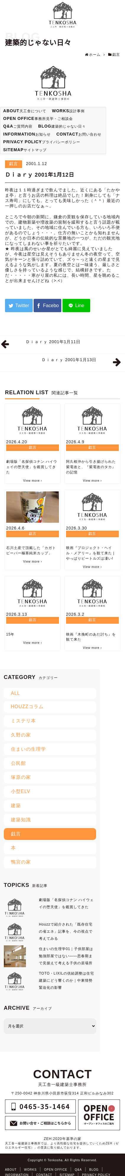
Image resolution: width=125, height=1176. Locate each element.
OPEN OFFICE (56, 1169)
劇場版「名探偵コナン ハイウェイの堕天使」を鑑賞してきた (31, 467)
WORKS (30, 1169)
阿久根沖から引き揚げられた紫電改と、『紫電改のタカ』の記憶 (91, 467)
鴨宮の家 (21, 861)
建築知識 (21, 819)
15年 (10, 634)
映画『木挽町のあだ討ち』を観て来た (91, 637)
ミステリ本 (23, 720)
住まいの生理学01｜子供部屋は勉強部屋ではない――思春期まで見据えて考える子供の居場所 (66, 956)
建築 (16, 805)
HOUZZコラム (27, 706)
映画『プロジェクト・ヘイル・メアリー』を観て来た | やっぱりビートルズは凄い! (90, 553)
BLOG (94, 1169)
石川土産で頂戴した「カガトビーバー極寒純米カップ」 (31, 550)
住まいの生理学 (28, 749)
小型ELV (20, 791)
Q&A (78, 1169)
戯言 (13, 163)
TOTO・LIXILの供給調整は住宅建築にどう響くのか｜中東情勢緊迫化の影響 (66, 980)
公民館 (18, 763)
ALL (15, 693)
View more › (32, 480)
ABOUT (11, 1169)
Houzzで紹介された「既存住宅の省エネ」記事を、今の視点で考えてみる (66, 931)
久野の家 (21, 734)
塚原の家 (21, 777)
